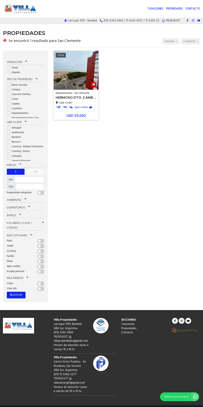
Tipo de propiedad (22, 76)
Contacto (192, 9)
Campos (15, 86)
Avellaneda (16, 128)
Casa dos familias (20, 90)
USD (35, 168)
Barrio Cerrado (18, 81)
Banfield (15, 133)
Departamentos (19, 109)
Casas (13, 95)
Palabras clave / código (25, 221)
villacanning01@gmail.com (69, 378)
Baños (14, 211)
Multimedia (17, 273)
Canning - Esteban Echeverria (25, 143)
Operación (17, 58)
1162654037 (62, 332)
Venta (14, 64)
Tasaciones (155, 9)
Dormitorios (18, 203)
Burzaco (15, 138)
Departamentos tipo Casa (24, 114)
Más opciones (19, 231)
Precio (14, 161)
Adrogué (15, 124)
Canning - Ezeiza (19, 147)
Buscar (16, 290)
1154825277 (63, 374)
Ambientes (16, 196)
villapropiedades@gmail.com (71, 336)
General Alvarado (20, 157)
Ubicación (16, 118)
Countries (15, 105)
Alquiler (15, 69)
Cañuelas (15, 152)
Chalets (14, 100)
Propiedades (174, 9)
